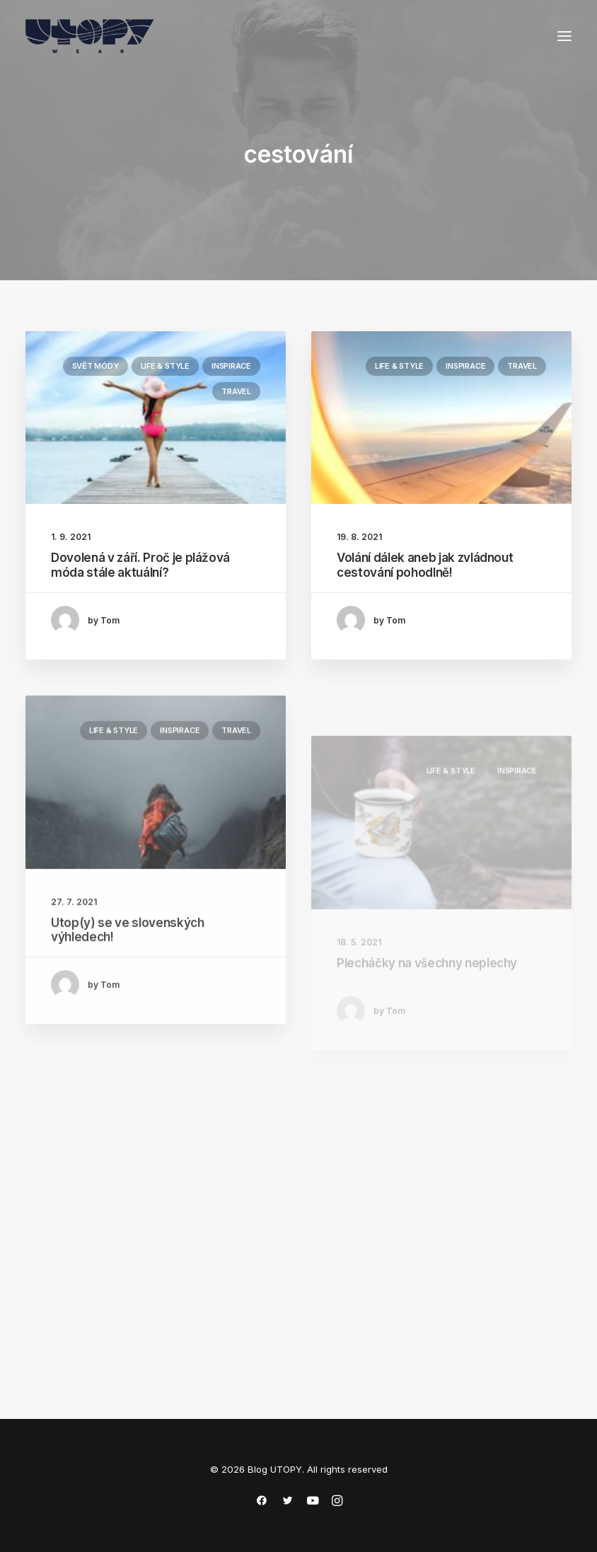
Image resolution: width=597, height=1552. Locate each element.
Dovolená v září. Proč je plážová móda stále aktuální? (140, 565)
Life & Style (165, 366)
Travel (236, 391)
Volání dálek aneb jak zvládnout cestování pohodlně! (425, 565)
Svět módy (95, 366)
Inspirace (231, 366)
